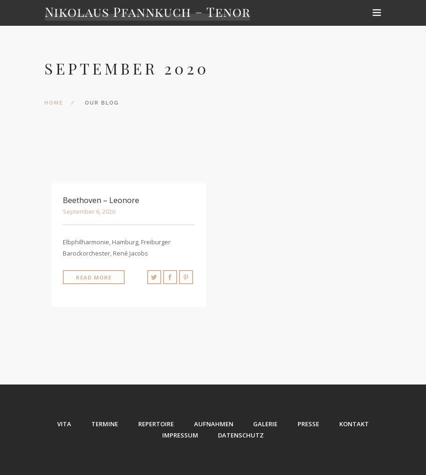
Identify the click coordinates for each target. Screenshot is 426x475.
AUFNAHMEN (213, 424)
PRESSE (309, 424)
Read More (94, 277)
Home (54, 103)
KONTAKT (354, 424)
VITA (64, 424)
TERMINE (104, 424)
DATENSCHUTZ (241, 435)
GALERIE (266, 424)
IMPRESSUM (180, 435)
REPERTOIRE (156, 424)
